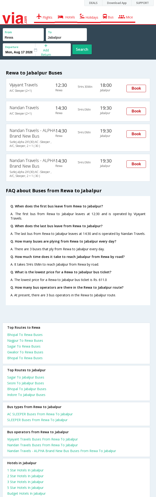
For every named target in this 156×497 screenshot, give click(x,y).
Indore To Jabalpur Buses (26, 394)
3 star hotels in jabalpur (25, 482)
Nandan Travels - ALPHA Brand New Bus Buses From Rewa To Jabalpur (61, 451)
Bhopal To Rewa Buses (25, 334)
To (50, 32)
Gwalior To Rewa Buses (25, 352)
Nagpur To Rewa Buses (25, 340)
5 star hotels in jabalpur (25, 487)
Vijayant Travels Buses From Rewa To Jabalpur (42, 439)
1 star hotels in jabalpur (25, 470)
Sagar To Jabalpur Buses (25, 377)
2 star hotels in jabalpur (25, 476)
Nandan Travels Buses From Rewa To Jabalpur (42, 445)
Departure (11, 47)
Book (136, 88)
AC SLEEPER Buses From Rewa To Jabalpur (40, 414)
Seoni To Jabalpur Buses (25, 383)
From (8, 32)
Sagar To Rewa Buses (24, 346)
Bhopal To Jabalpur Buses (26, 389)
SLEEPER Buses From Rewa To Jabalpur (37, 420)
